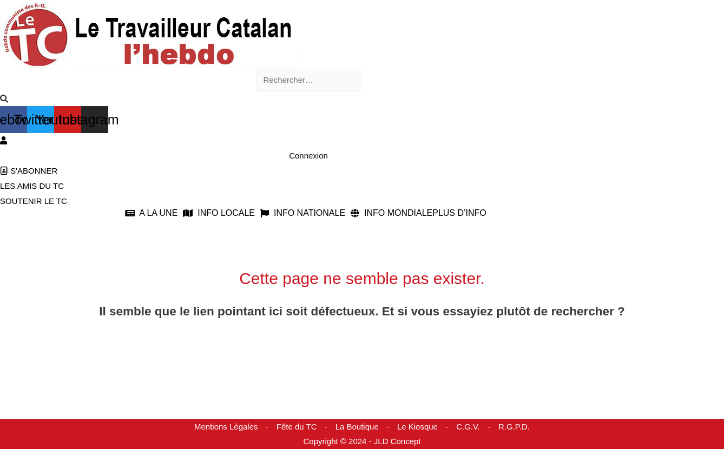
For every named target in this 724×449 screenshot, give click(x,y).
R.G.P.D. (514, 426)
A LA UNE (151, 213)
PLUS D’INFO (459, 213)
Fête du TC (297, 426)
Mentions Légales (226, 426)
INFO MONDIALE (391, 213)
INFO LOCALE (219, 213)
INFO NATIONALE (302, 213)
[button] (154, 213)
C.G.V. (468, 426)
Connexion (308, 155)
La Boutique (357, 426)
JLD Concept (397, 441)
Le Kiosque (417, 426)
